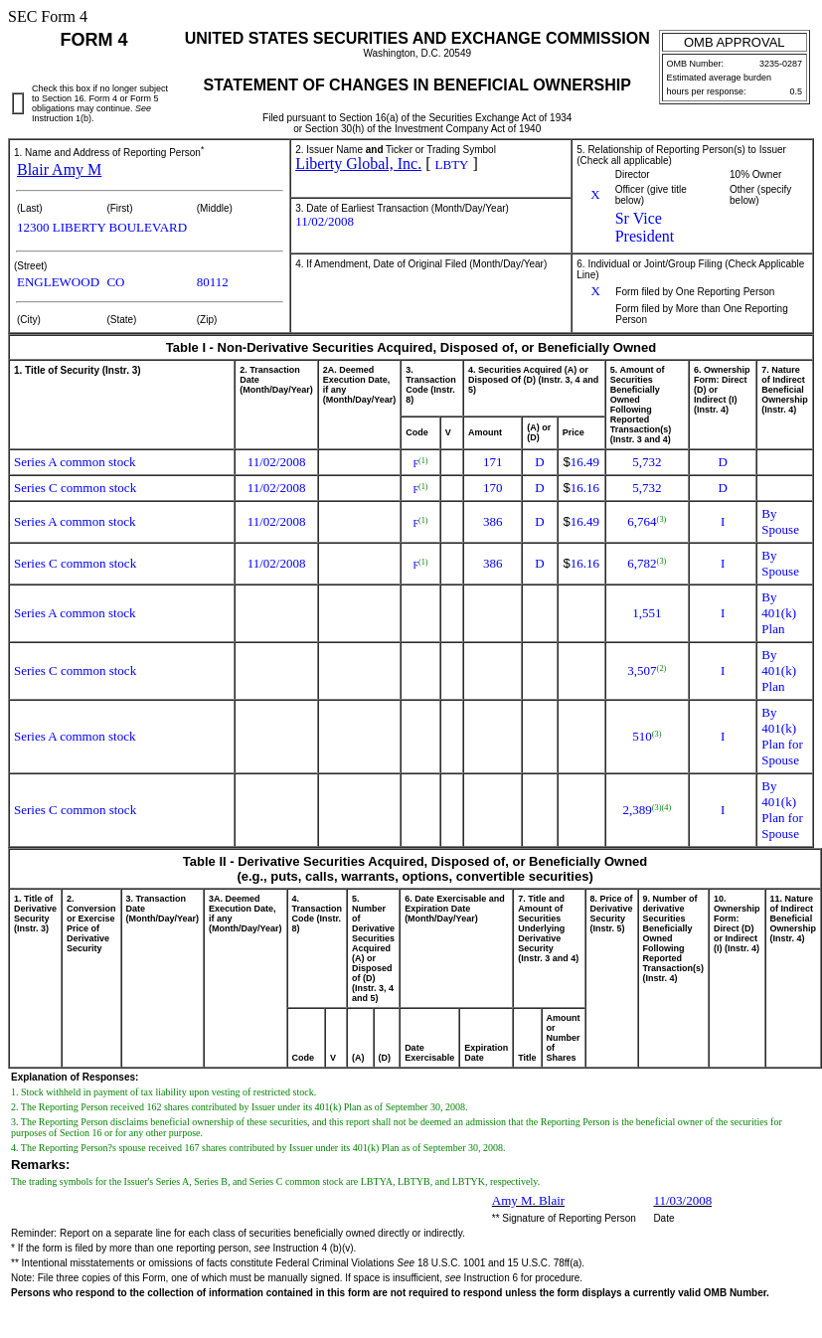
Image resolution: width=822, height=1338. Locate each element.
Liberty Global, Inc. (358, 163)
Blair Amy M (59, 169)
